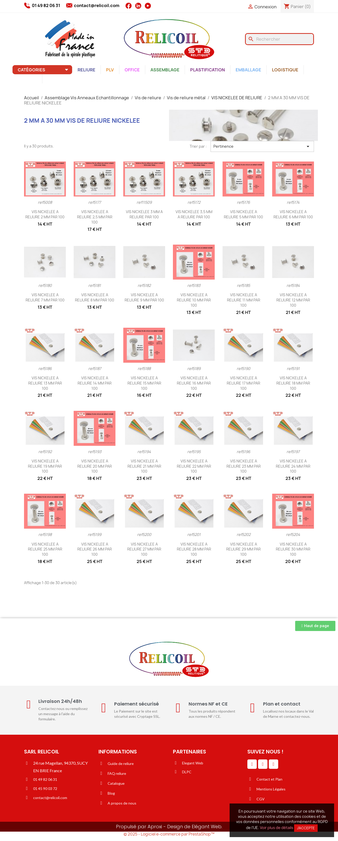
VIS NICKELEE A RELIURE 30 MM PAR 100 (293, 549)
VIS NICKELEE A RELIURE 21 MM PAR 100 (144, 466)
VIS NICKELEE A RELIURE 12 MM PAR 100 (293, 300)
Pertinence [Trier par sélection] (262, 146)
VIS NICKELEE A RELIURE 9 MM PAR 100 (144, 297)
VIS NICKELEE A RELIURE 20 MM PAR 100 (94, 466)
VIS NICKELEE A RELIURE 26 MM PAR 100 (94, 549)
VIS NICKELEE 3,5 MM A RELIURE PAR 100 (194, 214)
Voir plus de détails (276, 827)
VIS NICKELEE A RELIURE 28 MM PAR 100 (194, 549)
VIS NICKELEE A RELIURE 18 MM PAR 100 (293, 383)
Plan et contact (281, 704)
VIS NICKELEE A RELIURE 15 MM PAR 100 (144, 383)
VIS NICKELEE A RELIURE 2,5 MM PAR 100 (94, 217)
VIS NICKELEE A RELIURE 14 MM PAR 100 (95, 383)
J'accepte (306, 828)
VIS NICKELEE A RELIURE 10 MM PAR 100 (194, 300)
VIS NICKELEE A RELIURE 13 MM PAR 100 (45, 383)
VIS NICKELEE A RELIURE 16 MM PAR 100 (194, 383)
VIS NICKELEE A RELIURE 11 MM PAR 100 (243, 300)
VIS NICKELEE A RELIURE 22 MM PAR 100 (194, 466)
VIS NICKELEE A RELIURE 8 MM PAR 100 (94, 297)
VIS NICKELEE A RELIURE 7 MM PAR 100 (45, 297)
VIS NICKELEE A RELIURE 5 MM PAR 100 (243, 214)
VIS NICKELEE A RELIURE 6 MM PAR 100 (293, 214)
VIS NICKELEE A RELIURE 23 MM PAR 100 (243, 466)
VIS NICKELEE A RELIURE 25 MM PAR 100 (45, 549)
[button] (315, 626)
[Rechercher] (279, 39)
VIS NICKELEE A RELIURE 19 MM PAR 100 (45, 466)
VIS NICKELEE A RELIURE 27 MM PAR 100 (144, 549)
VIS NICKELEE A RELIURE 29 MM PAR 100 (243, 549)
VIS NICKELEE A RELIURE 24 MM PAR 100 (293, 466)
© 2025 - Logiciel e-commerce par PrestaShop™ (169, 834)
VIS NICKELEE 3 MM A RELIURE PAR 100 (144, 214)
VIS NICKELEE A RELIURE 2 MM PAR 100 (45, 214)
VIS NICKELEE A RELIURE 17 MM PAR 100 (243, 383)
